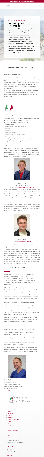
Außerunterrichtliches (13, 419)
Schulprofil (10, 413)
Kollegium (10, 415)
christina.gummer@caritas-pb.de (24, 187)
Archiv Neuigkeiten (13, 430)
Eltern (9, 421)
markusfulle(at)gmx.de (10, 390)
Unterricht (10, 417)
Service (10, 426)
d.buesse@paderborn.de (24, 241)
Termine (10, 423)
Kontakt (10, 428)
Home (9, 411)
